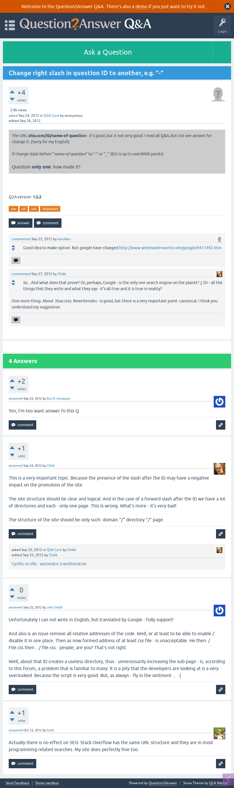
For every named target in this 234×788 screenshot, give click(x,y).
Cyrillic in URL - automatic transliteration (49, 563)
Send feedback (17, 783)
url (24, 209)
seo (13, 209)
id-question (50, 209)
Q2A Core (51, 116)
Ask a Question (108, 52)
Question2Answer (163, 783)
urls (34, 209)
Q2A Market (218, 783)
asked (13, 116)
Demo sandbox (47, 783)
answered (16, 398)
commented (21, 239)
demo (141, 6)
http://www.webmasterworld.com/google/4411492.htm (170, 247)
